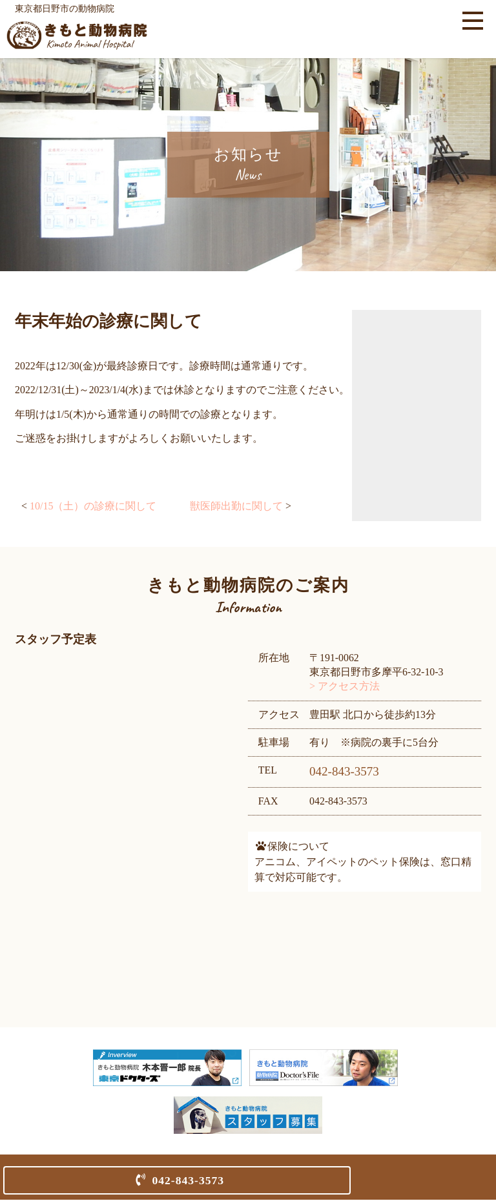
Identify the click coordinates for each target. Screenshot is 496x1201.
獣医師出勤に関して (236, 507)
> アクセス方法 (345, 687)
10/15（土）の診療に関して (93, 507)
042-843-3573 (188, 1180)
